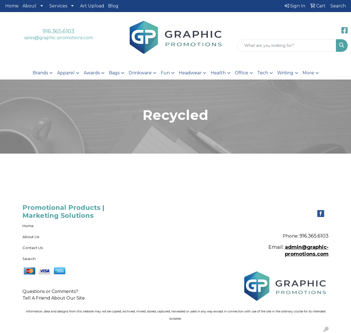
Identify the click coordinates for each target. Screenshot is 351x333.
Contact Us (32, 247)
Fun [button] (165, 72)
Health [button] (218, 72)
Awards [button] (92, 72)
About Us (30, 237)
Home (12, 6)
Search (29, 258)
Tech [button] (262, 72)
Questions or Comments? (50, 291)
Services (58, 6)
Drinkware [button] (140, 72)
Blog (113, 6)
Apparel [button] (66, 72)
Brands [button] (40, 72)
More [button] (308, 72)
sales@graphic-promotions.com (58, 37)
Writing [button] (285, 72)
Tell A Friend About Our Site (53, 298)
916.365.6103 (58, 31)
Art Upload (92, 6)
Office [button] (241, 72)
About (29, 6)
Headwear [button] (190, 72)
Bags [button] (114, 72)
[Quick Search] (286, 45)
